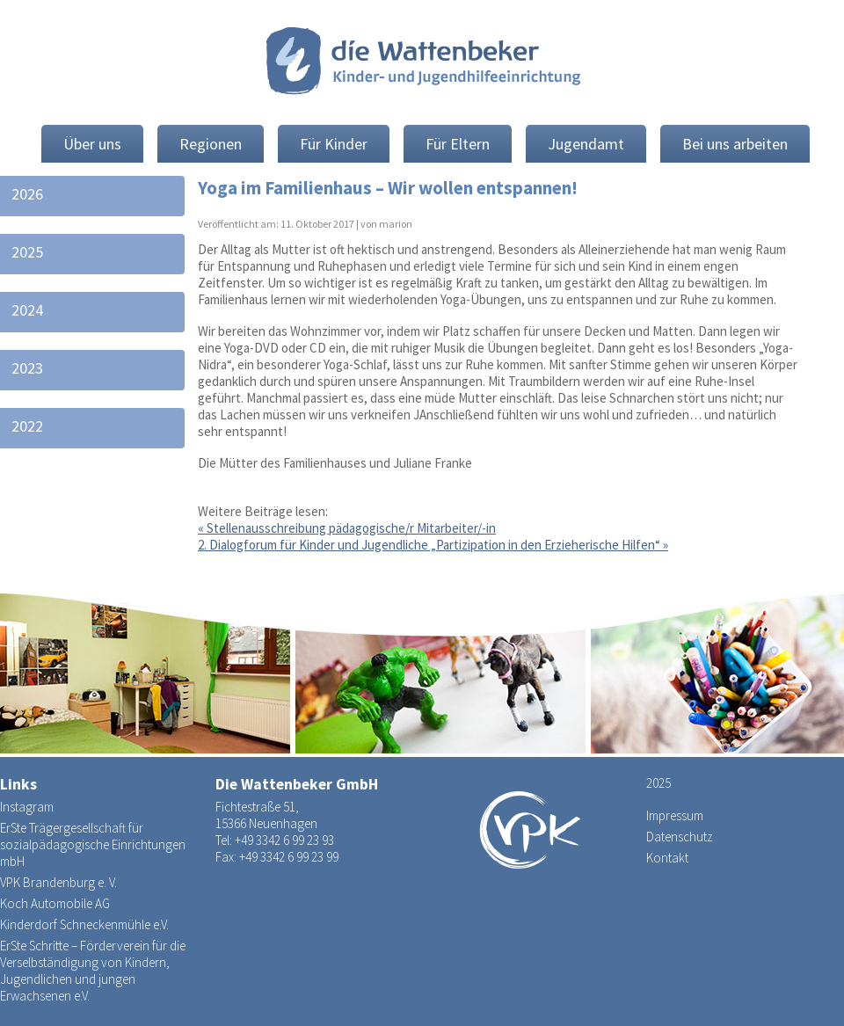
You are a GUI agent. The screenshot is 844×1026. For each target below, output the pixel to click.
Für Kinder (333, 144)
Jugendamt (586, 144)
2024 (27, 310)
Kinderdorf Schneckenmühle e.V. (84, 924)
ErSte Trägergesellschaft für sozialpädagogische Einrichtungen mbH (93, 844)
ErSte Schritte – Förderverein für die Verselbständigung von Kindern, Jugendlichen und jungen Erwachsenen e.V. (93, 970)
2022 (27, 426)
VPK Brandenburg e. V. (58, 882)
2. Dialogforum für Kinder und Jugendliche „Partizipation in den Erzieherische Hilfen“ (433, 544)
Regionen (210, 144)
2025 (27, 252)
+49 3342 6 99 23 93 (284, 840)
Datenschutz (679, 836)
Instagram (27, 806)
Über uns (92, 144)
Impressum (674, 815)
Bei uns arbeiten (735, 144)
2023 (27, 368)
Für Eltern (458, 144)
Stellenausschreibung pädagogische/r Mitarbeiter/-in (347, 528)
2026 (27, 194)
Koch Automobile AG (55, 903)
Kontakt (667, 857)
